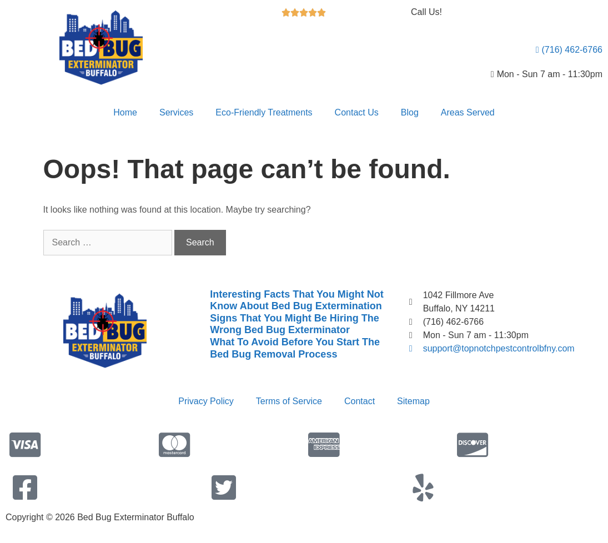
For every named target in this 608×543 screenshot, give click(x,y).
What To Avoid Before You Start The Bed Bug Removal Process (295, 348)
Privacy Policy (206, 401)
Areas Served (468, 112)
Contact (359, 401)
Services (176, 112)
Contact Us (357, 112)
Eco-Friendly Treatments (263, 112)
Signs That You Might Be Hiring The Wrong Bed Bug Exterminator (294, 324)
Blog (410, 112)
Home (125, 112)
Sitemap (413, 401)
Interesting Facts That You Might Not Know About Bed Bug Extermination (296, 300)
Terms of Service (289, 401)
